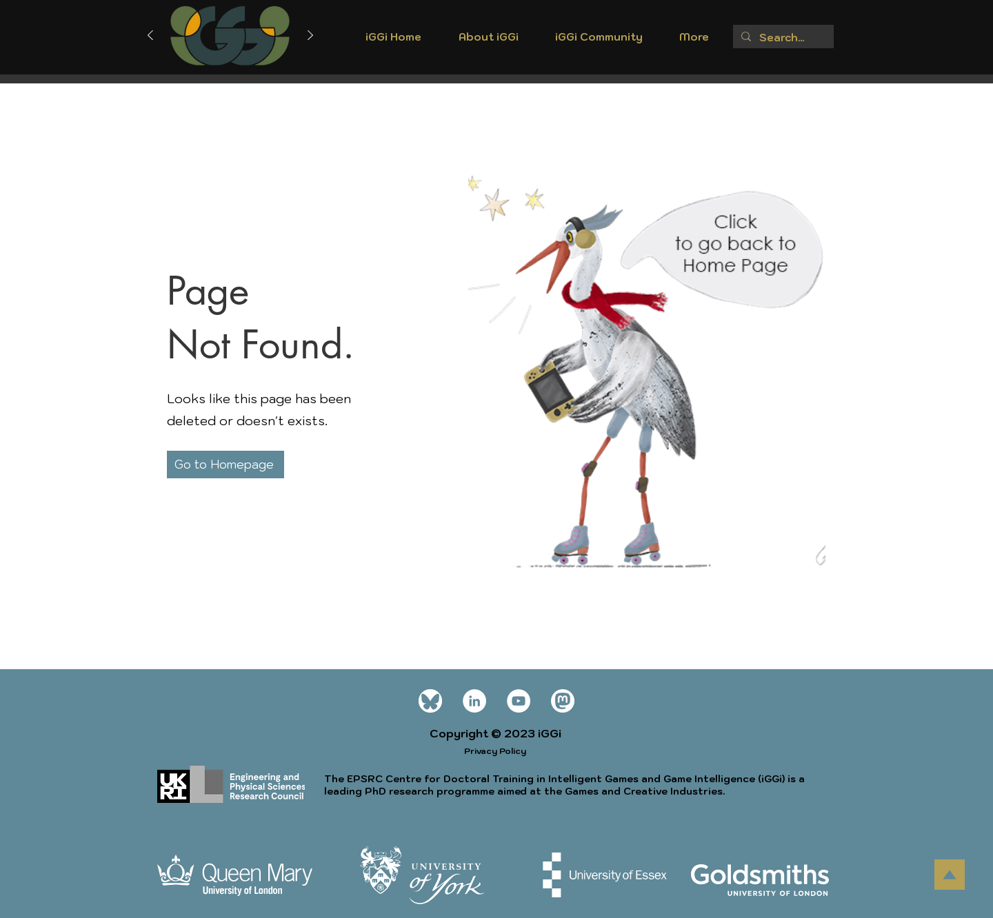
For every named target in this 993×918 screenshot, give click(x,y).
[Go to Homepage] (225, 464)
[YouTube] (518, 701)
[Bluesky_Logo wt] (430, 701)
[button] (488, 41)
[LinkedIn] (474, 701)
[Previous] (150, 36)
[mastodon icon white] (562, 701)
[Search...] (782, 37)
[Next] (310, 36)
